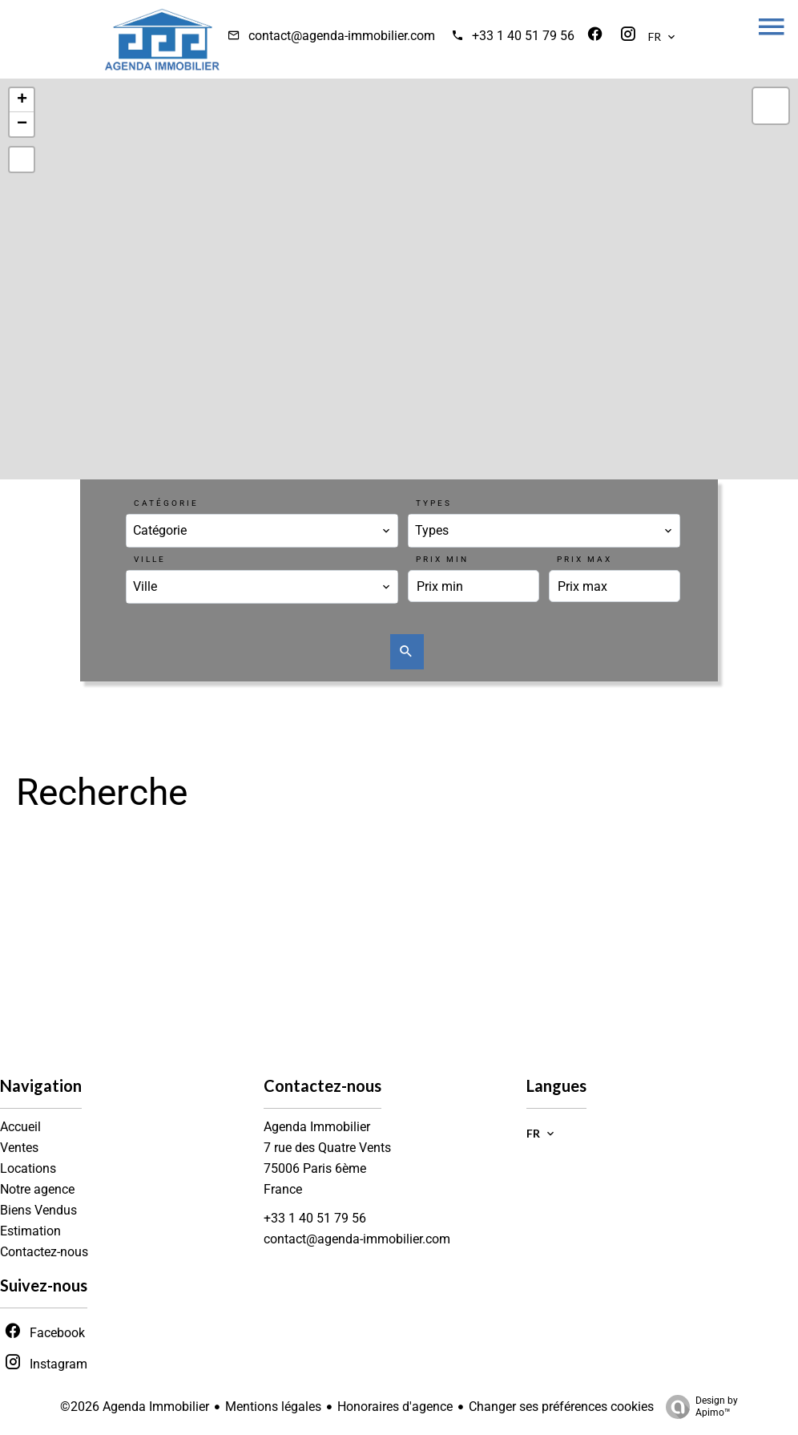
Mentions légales (273, 1406)
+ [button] (22, 100)
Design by (698, 1407)
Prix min (442, 559)
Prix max (584, 559)
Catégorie (166, 503)
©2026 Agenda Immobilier (134, 1406)
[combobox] (262, 531)
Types (434, 503)
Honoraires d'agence (395, 1406)
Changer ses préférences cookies (561, 1406)
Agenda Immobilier (317, 1126)
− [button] (22, 124)
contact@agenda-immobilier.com (341, 35)
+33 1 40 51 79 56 (523, 35)
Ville (150, 559)
